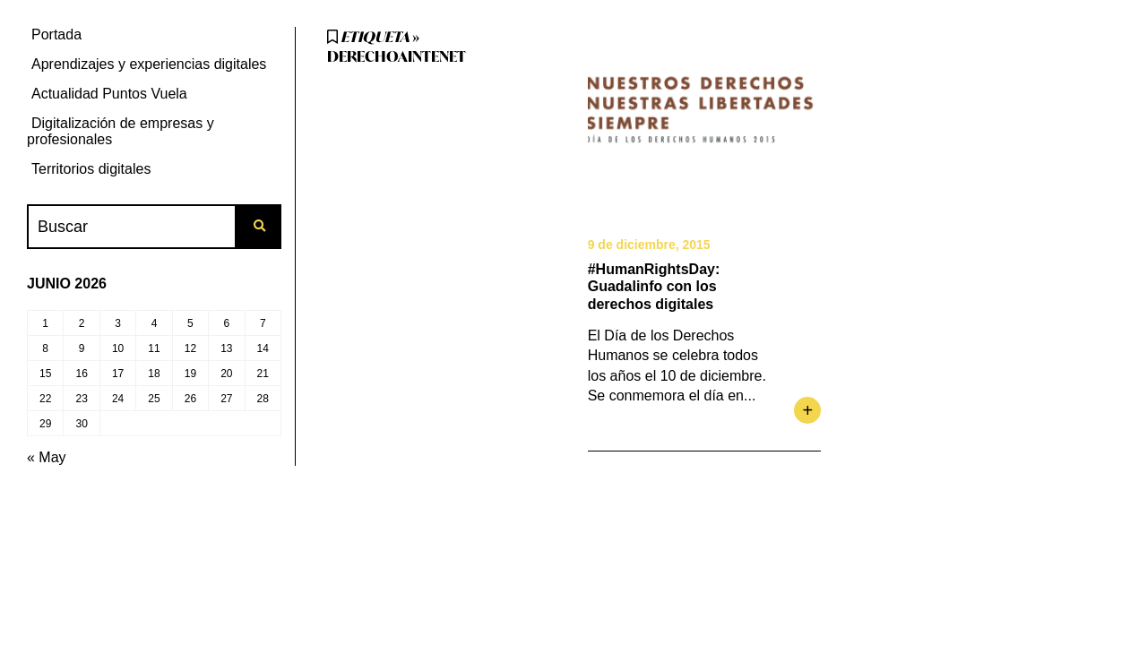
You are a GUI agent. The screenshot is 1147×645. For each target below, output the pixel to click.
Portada (56, 34)
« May (46, 457)
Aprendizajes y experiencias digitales (148, 64)
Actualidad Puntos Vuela (109, 93)
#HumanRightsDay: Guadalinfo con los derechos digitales (654, 286)
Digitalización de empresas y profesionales (120, 131)
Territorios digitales (91, 168)
